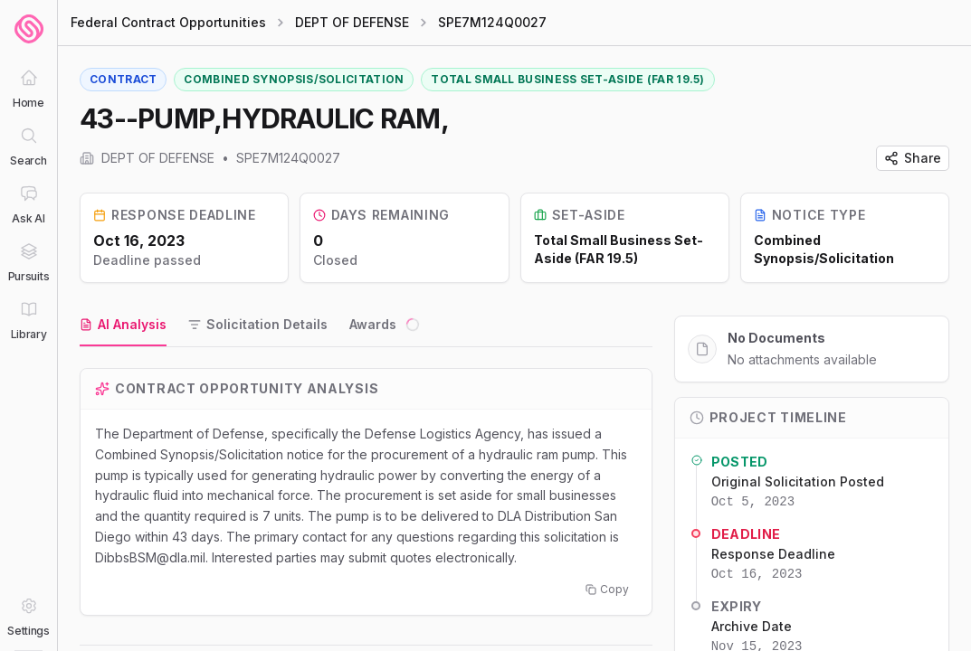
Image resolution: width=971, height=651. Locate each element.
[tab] (123, 325)
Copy (607, 589)
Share (912, 157)
